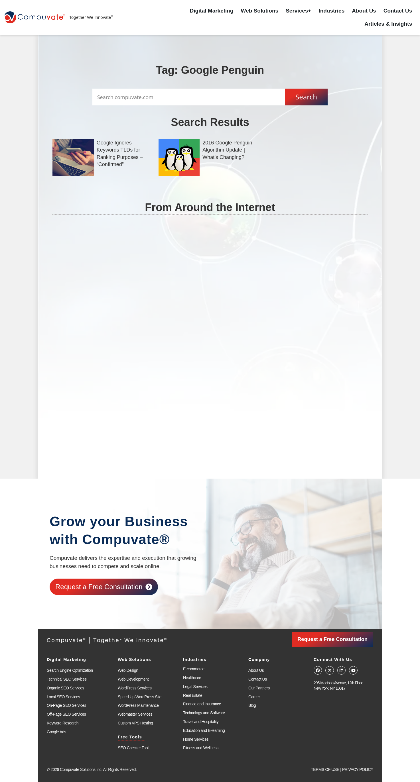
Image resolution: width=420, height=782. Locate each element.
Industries (331, 11)
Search (306, 96)
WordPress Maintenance (138, 705)
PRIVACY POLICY (357, 769)
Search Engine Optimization (70, 670)
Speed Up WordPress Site (139, 696)
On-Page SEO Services (66, 705)
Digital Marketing (211, 11)
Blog (252, 705)
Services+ (298, 11)
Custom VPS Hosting (135, 723)
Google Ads (56, 732)
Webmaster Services (135, 714)
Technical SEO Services (67, 679)
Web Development (133, 679)
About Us (364, 11)
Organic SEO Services (65, 688)
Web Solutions (260, 11)
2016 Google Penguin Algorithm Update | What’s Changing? (227, 150)
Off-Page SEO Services (66, 714)
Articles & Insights (388, 24)
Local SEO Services (63, 696)
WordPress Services (134, 688)
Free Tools (130, 736)
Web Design (128, 670)
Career (254, 696)
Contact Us (398, 11)
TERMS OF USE (325, 769)
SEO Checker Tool (133, 748)
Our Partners (259, 688)
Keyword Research (62, 723)
